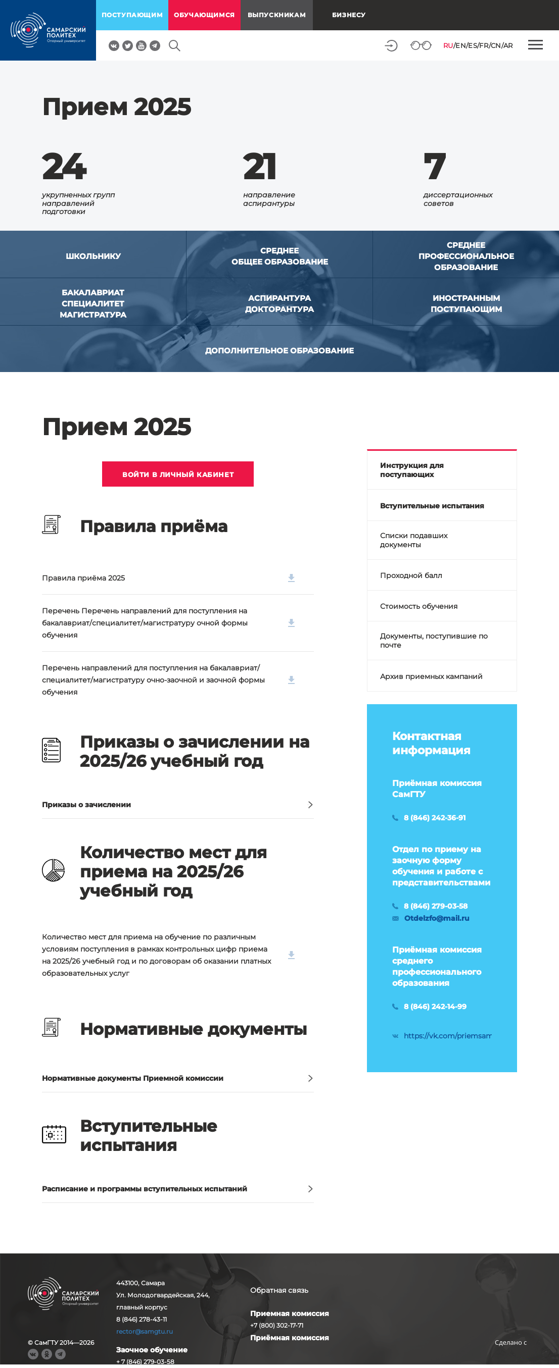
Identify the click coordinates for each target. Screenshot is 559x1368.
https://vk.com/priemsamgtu (455, 1035)
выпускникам (277, 15)
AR (508, 45)
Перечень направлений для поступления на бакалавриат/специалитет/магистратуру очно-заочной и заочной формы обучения (168, 680)
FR (483, 45)
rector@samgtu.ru (144, 1331)
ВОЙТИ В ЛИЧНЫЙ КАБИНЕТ (178, 474)
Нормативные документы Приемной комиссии (132, 1078)
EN (460, 45)
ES (472, 45)
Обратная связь (279, 1290)
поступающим (132, 15)
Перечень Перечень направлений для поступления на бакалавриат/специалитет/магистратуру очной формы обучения (168, 623)
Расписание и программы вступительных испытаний (144, 1188)
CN (496, 45)
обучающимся (204, 15)
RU (448, 45)
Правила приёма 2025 (168, 578)
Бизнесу (349, 15)
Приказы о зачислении (86, 804)
